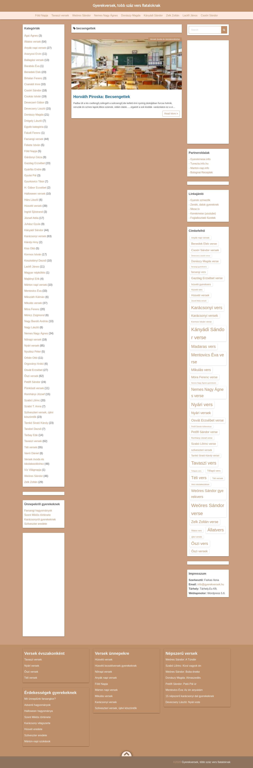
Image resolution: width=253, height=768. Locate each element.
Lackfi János (190, 15)
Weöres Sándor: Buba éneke (183, 671)
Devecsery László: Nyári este (183, 702)
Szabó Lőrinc (32, 400)
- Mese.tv (194, 209)
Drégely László (33, 120)
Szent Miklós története (37, 515)
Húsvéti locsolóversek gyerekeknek (116, 665)
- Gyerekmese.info (200, 159)
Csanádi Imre (32, 84)
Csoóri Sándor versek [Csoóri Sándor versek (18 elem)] (205, 250)
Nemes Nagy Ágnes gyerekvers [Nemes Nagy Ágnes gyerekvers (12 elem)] (203, 383)
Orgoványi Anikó (34, 363)
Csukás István (32, 96)
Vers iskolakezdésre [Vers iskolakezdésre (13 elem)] (200, 484)
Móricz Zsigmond (34, 315)
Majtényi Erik (32, 278)
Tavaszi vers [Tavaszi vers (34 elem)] (203, 463)
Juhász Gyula (32, 224)
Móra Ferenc (32, 309)
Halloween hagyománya (38, 711)
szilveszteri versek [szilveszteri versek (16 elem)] (201, 450)
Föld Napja (41, 15)
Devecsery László (34, 108)
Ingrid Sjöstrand (33, 211)
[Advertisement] (43, 585)
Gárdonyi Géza (33, 157)
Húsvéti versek (33, 205)
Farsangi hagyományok (38, 510)
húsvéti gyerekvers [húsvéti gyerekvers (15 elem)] (201, 284)
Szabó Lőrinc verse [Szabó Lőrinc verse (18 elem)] (203, 443)
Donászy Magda (130, 15)
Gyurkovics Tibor (34, 181)
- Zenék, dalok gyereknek (204, 204)
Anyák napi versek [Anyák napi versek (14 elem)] (200, 237)
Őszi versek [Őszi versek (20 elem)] (199, 551)
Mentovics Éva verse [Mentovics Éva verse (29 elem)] (207, 358)
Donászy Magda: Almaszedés (183, 677)
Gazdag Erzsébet (34, 163)
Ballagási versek (34, 60)
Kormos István (32, 254)
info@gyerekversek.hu (210, 584)
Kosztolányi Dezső (35, 260)
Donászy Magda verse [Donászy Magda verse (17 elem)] (205, 261)
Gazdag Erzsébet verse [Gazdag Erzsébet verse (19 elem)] (207, 278)
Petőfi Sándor (32, 382)
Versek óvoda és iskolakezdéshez (165, 39)
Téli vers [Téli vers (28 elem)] (199, 477)
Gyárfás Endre (33, 169)
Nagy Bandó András (36, 321)
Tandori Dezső (32, 429)
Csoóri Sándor (209, 15)
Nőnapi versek (32, 339)
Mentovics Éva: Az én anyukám (184, 690)
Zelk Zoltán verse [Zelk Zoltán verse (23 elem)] (204, 522)
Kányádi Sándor (153, 15)
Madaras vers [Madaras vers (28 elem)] (203, 346)
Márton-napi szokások (37, 741)
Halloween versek (34, 193)
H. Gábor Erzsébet (35, 187)
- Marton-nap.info (199, 168)
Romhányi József (34, 394)
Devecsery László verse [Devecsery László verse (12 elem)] (200, 256)
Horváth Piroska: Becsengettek (101, 97)
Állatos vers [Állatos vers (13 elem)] (196, 531)
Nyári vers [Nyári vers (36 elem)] (202, 404)
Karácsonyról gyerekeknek (40, 519)
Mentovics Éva (33, 290)
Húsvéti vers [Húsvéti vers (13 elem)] (196, 290)
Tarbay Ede (31, 435)
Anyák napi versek (35, 47)
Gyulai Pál (30, 175)
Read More (171, 113)
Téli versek (30, 447)
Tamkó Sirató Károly (36, 422)
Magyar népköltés (34, 272)
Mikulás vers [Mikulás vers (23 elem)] (201, 370)
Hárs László (31, 199)
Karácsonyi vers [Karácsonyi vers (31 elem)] (206, 307)
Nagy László (31, 327)
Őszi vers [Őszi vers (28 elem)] (199, 543)
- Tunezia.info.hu (198, 163)
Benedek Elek (32, 72)
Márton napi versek (35, 284)
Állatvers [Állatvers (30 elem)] (215, 530)
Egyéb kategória (34, 126)
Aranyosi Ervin (33, 53)
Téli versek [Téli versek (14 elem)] (217, 478)
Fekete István (32, 145)
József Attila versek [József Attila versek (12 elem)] (198, 301)
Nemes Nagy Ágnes (106, 15)
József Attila (31, 218)
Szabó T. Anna (33, 406)
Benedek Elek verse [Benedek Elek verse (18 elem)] (204, 243)
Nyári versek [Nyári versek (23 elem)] (201, 413)
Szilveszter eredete (35, 523)
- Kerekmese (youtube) (202, 213)
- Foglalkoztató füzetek (202, 217)
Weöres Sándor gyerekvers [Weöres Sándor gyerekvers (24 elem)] (207, 494)
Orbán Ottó (31, 357)
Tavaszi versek (60, 15)
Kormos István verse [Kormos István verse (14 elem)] (201, 321)
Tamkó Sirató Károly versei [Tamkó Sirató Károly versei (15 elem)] (205, 455)
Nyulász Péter (32, 351)
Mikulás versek (33, 303)
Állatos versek (32, 41)
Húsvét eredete (33, 729)
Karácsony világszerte (37, 723)
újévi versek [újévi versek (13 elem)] (196, 537)
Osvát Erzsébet (33, 370)
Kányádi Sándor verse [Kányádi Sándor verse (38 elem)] (207, 333)
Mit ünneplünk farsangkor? (40, 698)
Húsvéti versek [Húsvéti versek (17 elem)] (200, 295)
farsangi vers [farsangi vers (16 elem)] (198, 272)
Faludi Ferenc (32, 132)
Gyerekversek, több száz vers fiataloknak (126, 6)
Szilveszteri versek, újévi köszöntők (116, 708)
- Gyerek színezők (199, 200)
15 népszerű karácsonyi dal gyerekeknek (190, 696)
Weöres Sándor (81, 15)
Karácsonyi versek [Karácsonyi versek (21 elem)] (204, 315)
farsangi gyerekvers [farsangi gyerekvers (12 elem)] (199, 267)
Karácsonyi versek (35, 236)
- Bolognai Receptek (201, 172)
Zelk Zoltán (172, 15)
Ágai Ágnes (31, 35)
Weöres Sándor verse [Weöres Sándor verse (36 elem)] (207, 509)
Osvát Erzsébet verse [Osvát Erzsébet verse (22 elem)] (207, 420)
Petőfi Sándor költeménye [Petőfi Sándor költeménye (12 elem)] (201, 426)
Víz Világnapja (32, 469)
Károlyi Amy (31, 242)
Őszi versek (31, 376)
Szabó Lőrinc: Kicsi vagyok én (183, 665)
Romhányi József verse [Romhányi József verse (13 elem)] (201, 438)
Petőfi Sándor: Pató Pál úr (181, 683)
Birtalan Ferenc (33, 78)
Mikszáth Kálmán (34, 297)
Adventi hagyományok (37, 705)
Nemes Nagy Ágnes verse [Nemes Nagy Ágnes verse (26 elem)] (207, 392)
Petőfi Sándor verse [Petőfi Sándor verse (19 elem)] (204, 432)
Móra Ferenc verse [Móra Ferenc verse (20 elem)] (204, 377)
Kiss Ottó (29, 248)
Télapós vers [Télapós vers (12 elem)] (196, 471)
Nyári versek (31, 345)
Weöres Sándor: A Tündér (181, 659)
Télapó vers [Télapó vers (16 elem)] (213, 470)
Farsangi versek (33, 139)
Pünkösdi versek (34, 388)
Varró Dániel (31, 453)
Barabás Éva (32, 66)
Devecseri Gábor (34, 102)
